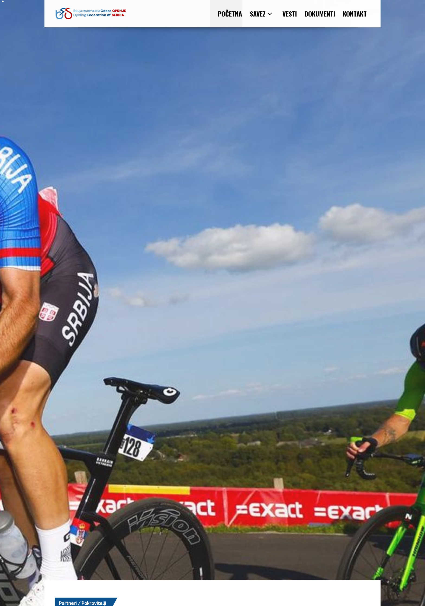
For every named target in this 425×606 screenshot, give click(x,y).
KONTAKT (355, 13)
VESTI (289, 13)
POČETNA (230, 13)
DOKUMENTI (320, 13)
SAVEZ (261, 13)
